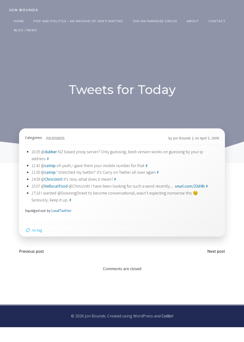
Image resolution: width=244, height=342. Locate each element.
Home (17, 21)
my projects (58, 142)
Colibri (167, 331)
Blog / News (23, 30)
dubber (53, 155)
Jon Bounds (179, 142)
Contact (215, 21)
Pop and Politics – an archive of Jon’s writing (77, 21)
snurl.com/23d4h (193, 190)
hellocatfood (59, 190)
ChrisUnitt (56, 183)
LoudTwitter (64, 221)
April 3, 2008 (206, 142)
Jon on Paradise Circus (153, 21)
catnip (52, 169)
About (191, 21)
